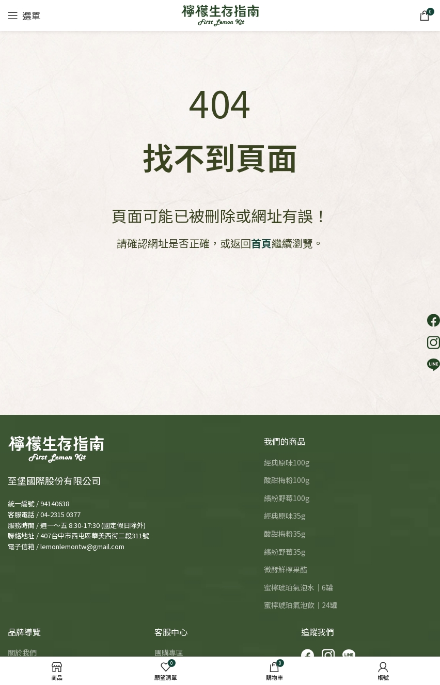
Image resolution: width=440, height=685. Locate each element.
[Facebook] (307, 655)
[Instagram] (328, 655)
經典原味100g (287, 463)
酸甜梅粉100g (287, 480)
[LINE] (348, 655)
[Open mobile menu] (24, 15)
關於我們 (22, 653)
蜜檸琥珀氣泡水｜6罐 (298, 588)
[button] (433, 320)
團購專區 (168, 653)
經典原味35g (285, 516)
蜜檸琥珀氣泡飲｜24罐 (300, 605)
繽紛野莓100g (287, 498)
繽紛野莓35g (285, 552)
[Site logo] (220, 14)
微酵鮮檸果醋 (285, 569)
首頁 (261, 243)
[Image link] (56, 448)
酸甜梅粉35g (285, 534)
